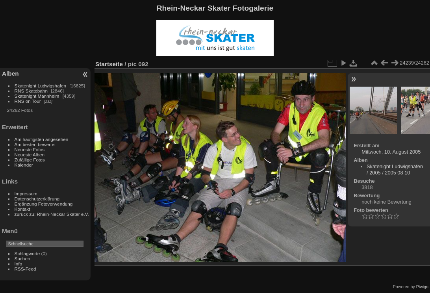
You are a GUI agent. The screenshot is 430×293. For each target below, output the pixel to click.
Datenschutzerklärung (37, 198)
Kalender (24, 164)
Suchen (22, 258)
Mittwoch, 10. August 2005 (391, 152)
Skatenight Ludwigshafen (40, 85)
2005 (374, 173)
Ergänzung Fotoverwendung (44, 203)
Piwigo (422, 286)
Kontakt (22, 208)
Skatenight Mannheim (37, 95)
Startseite (109, 64)
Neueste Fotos (30, 149)
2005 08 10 (397, 173)
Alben (10, 73)
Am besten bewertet (35, 144)
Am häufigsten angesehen (42, 139)
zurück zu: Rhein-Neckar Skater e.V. (52, 214)
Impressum (26, 193)
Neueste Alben (30, 154)
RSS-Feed (25, 268)
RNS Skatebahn (31, 90)
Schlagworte (27, 253)
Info (18, 263)
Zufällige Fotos (30, 159)
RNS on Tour (28, 101)
